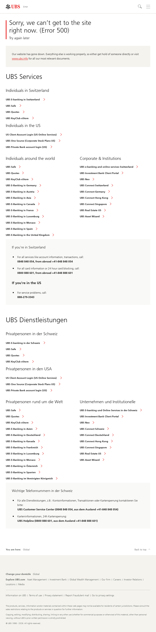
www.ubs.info (20, 58)
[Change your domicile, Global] (36, 574)
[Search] (140, 7)
